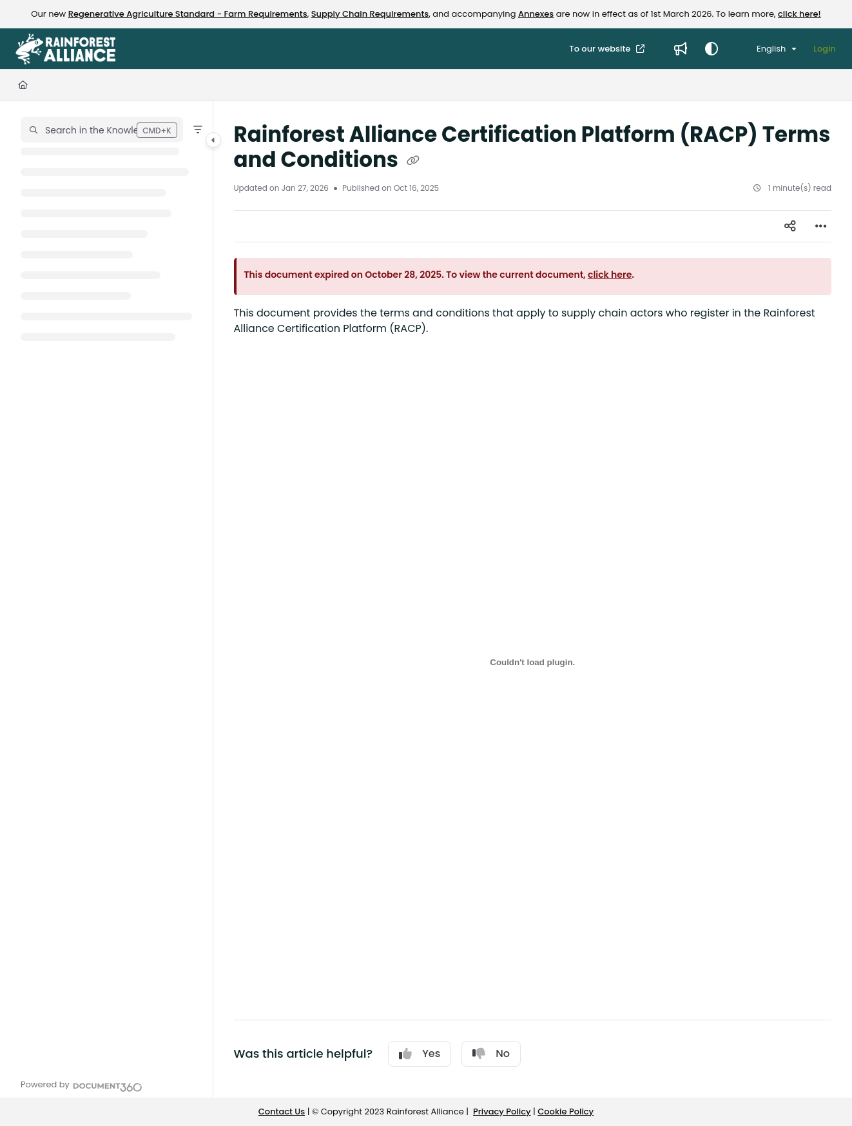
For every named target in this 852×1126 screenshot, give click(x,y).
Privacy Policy (501, 1111)
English (763, 49)
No (491, 1053)
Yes (419, 1053)
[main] (533, 599)
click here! (799, 14)
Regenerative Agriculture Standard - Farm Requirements (187, 14)
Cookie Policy (565, 1111)
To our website (600, 49)
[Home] (23, 85)
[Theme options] (711, 49)
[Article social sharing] (790, 226)
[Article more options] (821, 226)
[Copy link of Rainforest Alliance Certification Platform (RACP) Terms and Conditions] (413, 161)
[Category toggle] (213, 140)
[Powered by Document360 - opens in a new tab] (81, 1085)
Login (824, 49)
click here (610, 274)
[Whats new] (680, 49)
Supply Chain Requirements (370, 14)
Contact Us (281, 1111)
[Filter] (197, 129)
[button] (102, 129)
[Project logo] (65, 49)
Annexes (536, 14)
